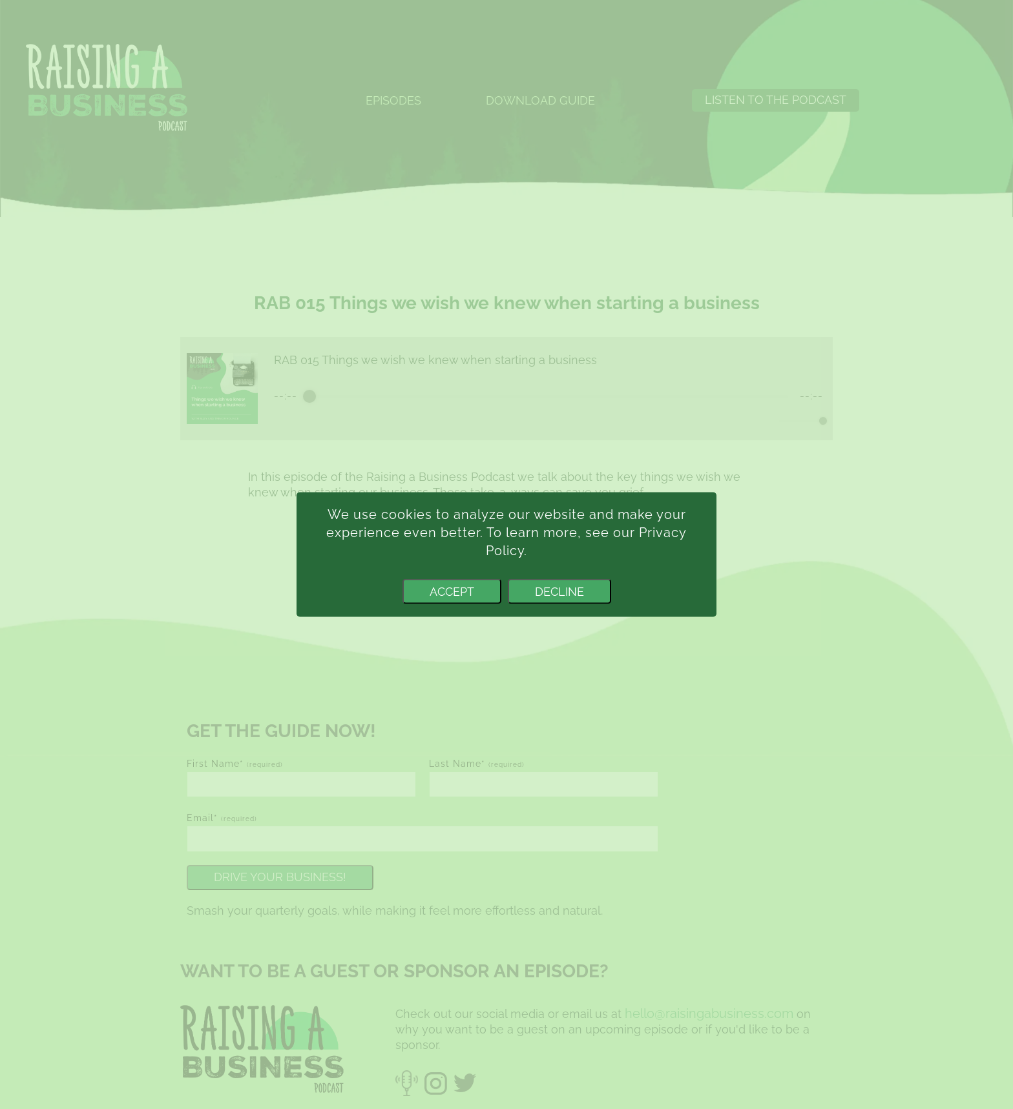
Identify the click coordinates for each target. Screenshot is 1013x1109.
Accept (452, 591)
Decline (559, 591)
